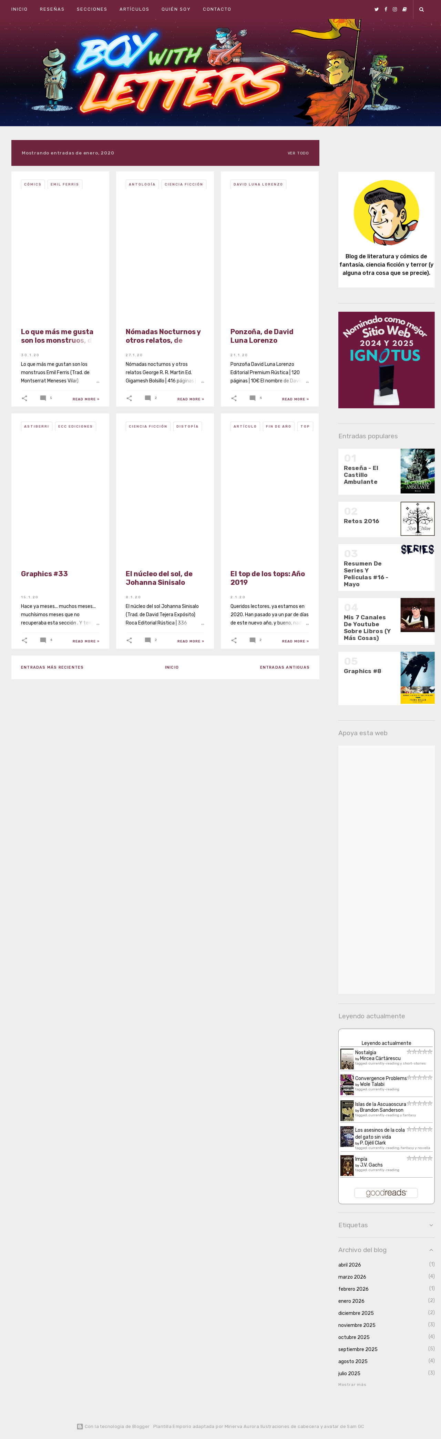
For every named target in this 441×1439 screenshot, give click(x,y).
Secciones (92, 9)
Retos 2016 (356, 521)
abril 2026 (344, 1265)
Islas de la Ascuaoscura (375, 1104)
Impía (356, 1159)
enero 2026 (346, 1301)
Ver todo (298, 153)
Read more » (86, 399)
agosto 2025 (347, 1362)
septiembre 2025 (352, 1349)
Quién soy (176, 9)
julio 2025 (344, 1374)
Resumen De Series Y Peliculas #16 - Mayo (361, 574)
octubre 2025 (349, 1337)
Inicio (19, 9)
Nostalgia (360, 1053)
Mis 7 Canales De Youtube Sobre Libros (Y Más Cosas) (362, 627)
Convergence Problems (376, 1078)
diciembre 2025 (351, 1313)
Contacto (217, 9)
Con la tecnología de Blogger (113, 1426)
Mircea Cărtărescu (375, 1058)
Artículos (135, 9)
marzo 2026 (347, 1277)
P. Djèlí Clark (368, 1143)
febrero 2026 (348, 1289)
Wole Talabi (367, 1084)
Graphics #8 (358, 671)
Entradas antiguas (285, 667)
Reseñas (52, 9)
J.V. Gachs (366, 1165)
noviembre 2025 (351, 1325)
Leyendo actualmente (381, 1043)
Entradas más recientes (52, 667)
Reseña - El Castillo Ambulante (356, 474)
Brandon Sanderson (376, 1110)
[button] (24, 398)
